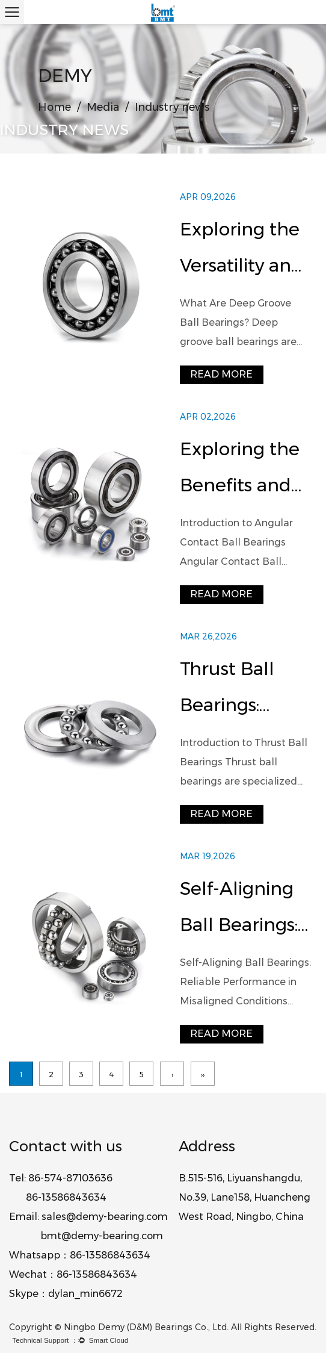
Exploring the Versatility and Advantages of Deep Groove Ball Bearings (242, 251)
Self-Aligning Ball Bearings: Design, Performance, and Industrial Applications (241, 910)
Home (54, 107)
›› (203, 1074)
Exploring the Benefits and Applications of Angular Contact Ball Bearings (245, 470)
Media (103, 107)
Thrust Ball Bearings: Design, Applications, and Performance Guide (238, 690)
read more (221, 374)
